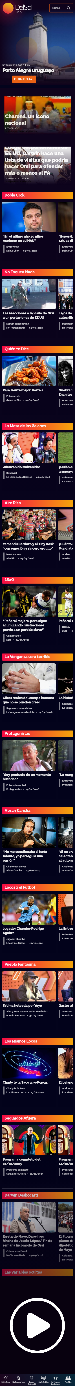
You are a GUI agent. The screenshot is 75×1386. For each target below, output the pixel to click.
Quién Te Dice (43, 1382)
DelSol (23, 7)
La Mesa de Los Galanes (55, 1383)
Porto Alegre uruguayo (28, 70)
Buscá (56, 8)
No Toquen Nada (18, 1382)
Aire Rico (68, 1382)
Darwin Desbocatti (32, 1383)
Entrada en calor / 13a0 (16, 64)
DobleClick (5, 1382)
